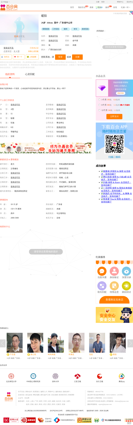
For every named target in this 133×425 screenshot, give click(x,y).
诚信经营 (96, 420)
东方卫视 (99, 377)
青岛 (40, 404)
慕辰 (115, 354)
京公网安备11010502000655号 (36, 411)
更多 (63, 404)
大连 (63, 401)
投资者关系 (63, 395)
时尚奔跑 (51, 354)
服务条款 (59, 392)
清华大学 (55, 377)
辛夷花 (71, 354)
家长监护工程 (45, 395)
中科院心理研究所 (33, 377)
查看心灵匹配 (33, 51)
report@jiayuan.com (105, 404)
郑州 (53, 404)
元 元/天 (110, 100)
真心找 (33, 354)
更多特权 (120, 93)
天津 (45, 401)
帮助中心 (120, 2)
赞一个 (18, 57)
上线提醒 (31, 57)
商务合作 (29, 392)
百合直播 (54, 395)
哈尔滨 (58, 401)
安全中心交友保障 (48, 420)
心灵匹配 (30, 74)
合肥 (68, 401)
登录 (103, 2)
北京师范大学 (11, 377)
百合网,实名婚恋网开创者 (9, 7)
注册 (97, 2)
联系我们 (36, 392)
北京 (27, 401)
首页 (72, 7)
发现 (115, 7)
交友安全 (21, 395)
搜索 (91, 7)
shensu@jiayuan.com (122, 401)
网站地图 (36, 395)
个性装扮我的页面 (120, 13)
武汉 (45, 404)
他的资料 (10, 75)
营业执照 (61, 415)
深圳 (40, 401)
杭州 (27, 404)
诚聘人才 (44, 392)
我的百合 (82, 8)
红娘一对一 (125, 7)
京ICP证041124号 (56, 411)
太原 (49, 401)
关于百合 (21, 392)
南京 (36, 404)
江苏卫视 (77, 377)
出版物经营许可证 (71, 415)
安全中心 (130, 2)
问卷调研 (71, 395)
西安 (49, 404)
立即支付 (114, 116)
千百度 (12, 354)
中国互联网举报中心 (68, 420)
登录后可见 (9, 48)
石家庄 (58, 404)
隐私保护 (66, 392)
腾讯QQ (122, 377)
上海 (32, 401)
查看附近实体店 (114, 299)
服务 (107, 8)
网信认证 (84, 420)
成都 (53, 401)
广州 (36, 401)
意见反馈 (29, 395)
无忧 (91, 354)
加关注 (5, 57)
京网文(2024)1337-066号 (74, 411)
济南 (32, 404)
